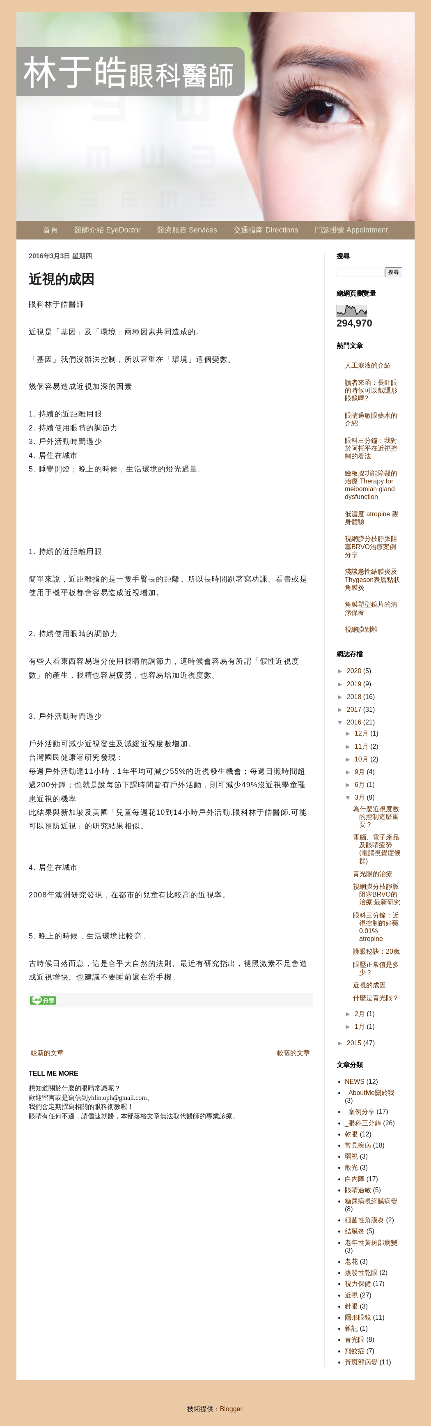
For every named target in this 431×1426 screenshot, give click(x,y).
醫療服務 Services (187, 230)
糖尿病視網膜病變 (371, 1201)
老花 (351, 1261)
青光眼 (355, 1339)
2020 (355, 670)
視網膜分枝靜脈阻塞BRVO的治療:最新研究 (376, 894)
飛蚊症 (355, 1351)
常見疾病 (358, 1145)
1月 (361, 1026)
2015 (355, 1043)
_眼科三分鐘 (363, 1123)
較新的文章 (47, 1052)
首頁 (50, 230)
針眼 (351, 1306)
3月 (361, 797)
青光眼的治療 (372, 873)
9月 (361, 771)
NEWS (355, 1081)
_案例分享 (360, 1111)
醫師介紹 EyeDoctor (107, 230)
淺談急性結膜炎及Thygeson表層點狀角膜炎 (372, 579)
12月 (362, 733)
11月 (362, 746)
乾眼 (351, 1134)
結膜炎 (355, 1231)
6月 (361, 784)
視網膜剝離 (361, 629)
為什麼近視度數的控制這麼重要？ (376, 816)
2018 (355, 696)
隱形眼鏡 (358, 1317)
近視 (351, 1295)
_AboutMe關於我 (369, 1092)
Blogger (231, 1408)
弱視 (351, 1156)
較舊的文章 (293, 1052)
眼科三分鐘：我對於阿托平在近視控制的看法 (371, 448)
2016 (355, 722)
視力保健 (358, 1283)
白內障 (355, 1178)
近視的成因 (369, 985)
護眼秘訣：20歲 (376, 951)
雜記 (351, 1328)
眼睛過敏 (358, 1190)
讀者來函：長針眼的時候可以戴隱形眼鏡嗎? (371, 390)
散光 (351, 1167)
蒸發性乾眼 (361, 1272)
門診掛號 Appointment (351, 230)
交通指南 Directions (266, 230)
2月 (361, 1013)
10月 (362, 759)
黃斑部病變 (361, 1362)
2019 (355, 684)
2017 (355, 709)
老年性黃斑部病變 (371, 1242)
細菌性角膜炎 (364, 1220)
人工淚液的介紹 (368, 365)
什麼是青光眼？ (376, 997)
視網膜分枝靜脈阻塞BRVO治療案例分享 (371, 546)
